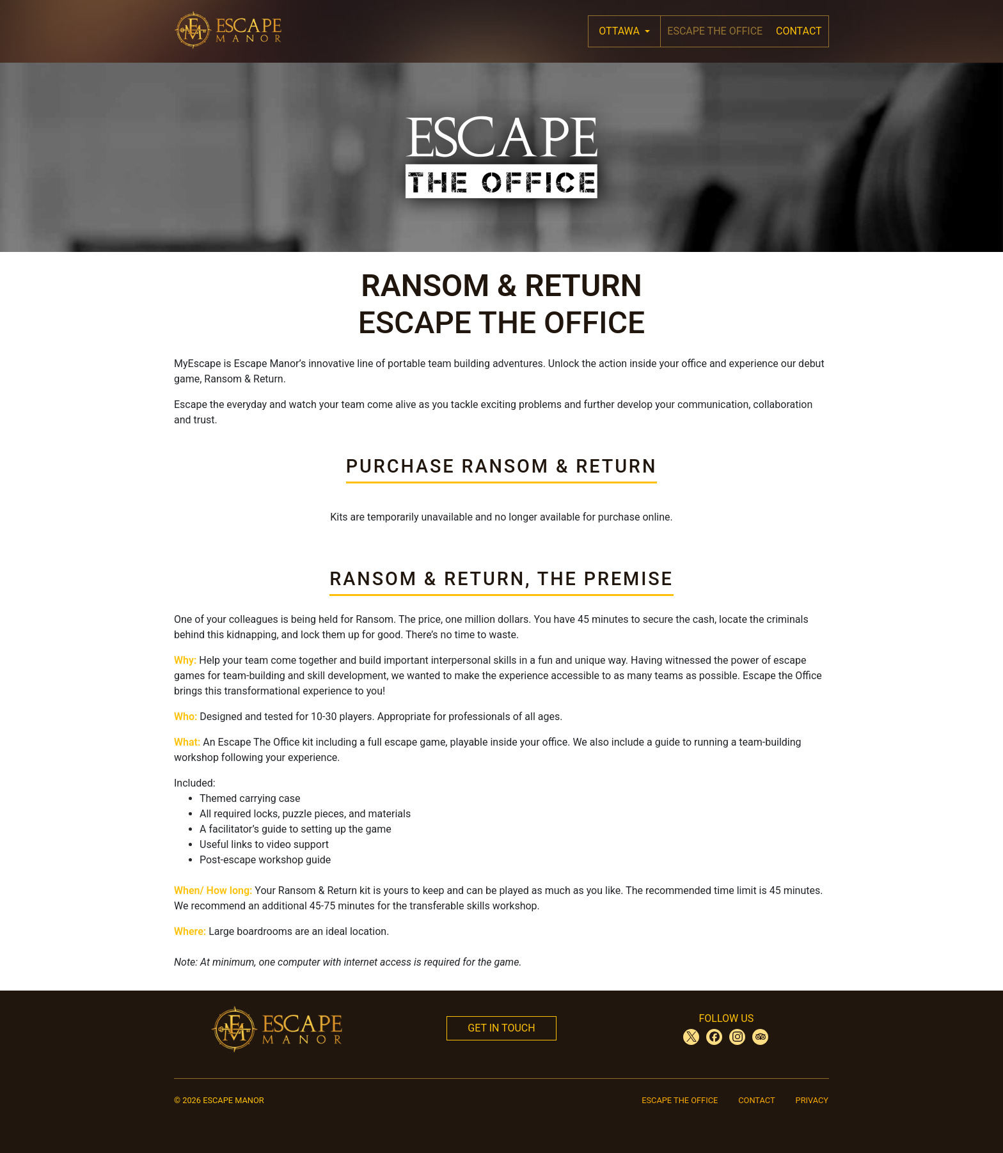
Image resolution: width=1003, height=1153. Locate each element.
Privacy (812, 1100)
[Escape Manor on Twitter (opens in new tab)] (691, 1037)
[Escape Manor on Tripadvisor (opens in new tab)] (760, 1037)
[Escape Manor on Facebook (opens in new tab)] (714, 1037)
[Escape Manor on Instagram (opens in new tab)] (737, 1037)
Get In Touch (501, 1028)
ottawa (620, 31)
